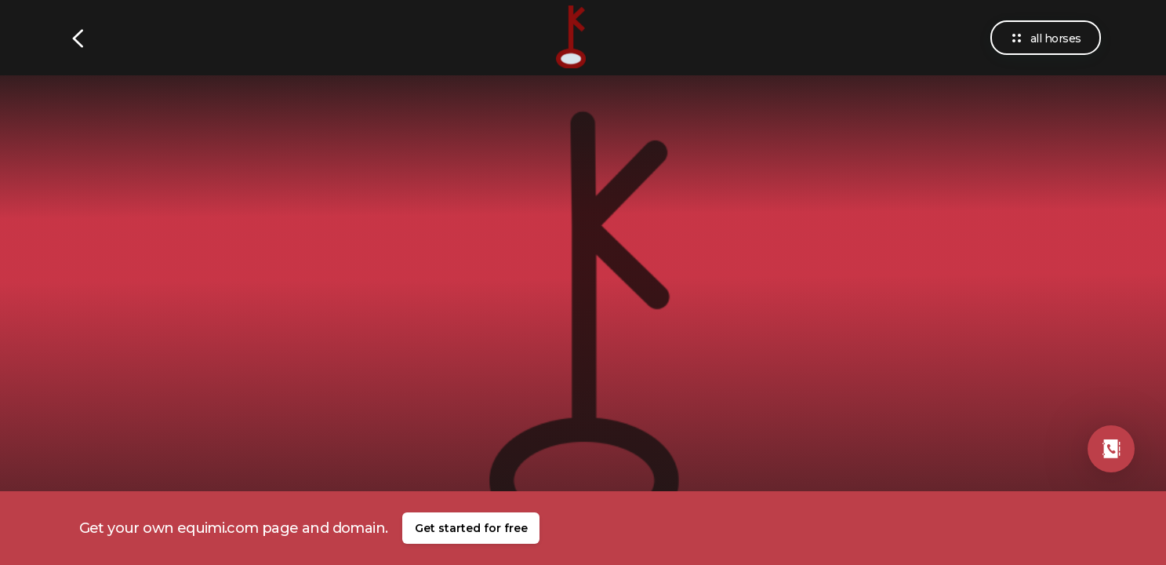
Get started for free (471, 528)
